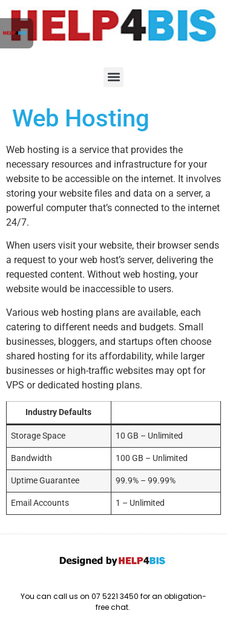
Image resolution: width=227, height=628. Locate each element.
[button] (113, 77)
